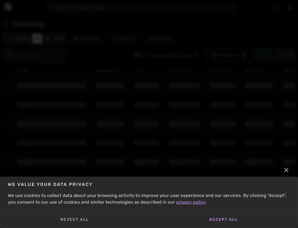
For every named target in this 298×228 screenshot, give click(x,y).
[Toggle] (139, 55)
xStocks (124, 38)
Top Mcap (159, 38)
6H (47, 38)
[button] (195, 55)
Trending (19, 38)
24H (59, 38)
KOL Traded (86, 38)
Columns (229, 55)
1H (37, 38)
